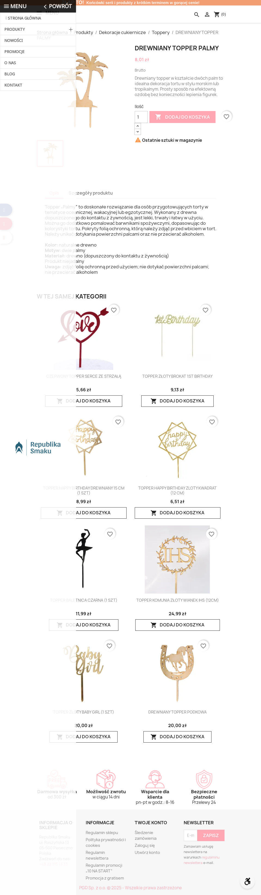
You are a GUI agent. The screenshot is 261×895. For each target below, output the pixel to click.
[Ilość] (141, 117)
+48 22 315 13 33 (53, 864)
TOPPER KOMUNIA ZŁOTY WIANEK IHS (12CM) (177, 600)
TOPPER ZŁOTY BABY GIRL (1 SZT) (83, 712)
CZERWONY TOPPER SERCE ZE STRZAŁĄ (83, 376)
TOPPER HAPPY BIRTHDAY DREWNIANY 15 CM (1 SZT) (83, 491)
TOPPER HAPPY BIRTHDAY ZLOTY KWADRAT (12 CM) (177, 491)
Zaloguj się (145, 845)
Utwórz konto (147, 852)
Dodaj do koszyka (182, 117)
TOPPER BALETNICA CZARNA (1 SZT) (83, 600)
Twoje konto (151, 823)
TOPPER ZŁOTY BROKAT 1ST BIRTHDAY (177, 376)
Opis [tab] (54, 193)
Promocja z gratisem (105, 878)
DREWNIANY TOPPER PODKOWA (177, 712)
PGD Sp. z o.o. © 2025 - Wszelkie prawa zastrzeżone (130, 888)
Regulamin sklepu (102, 832)
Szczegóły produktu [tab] (91, 193)
